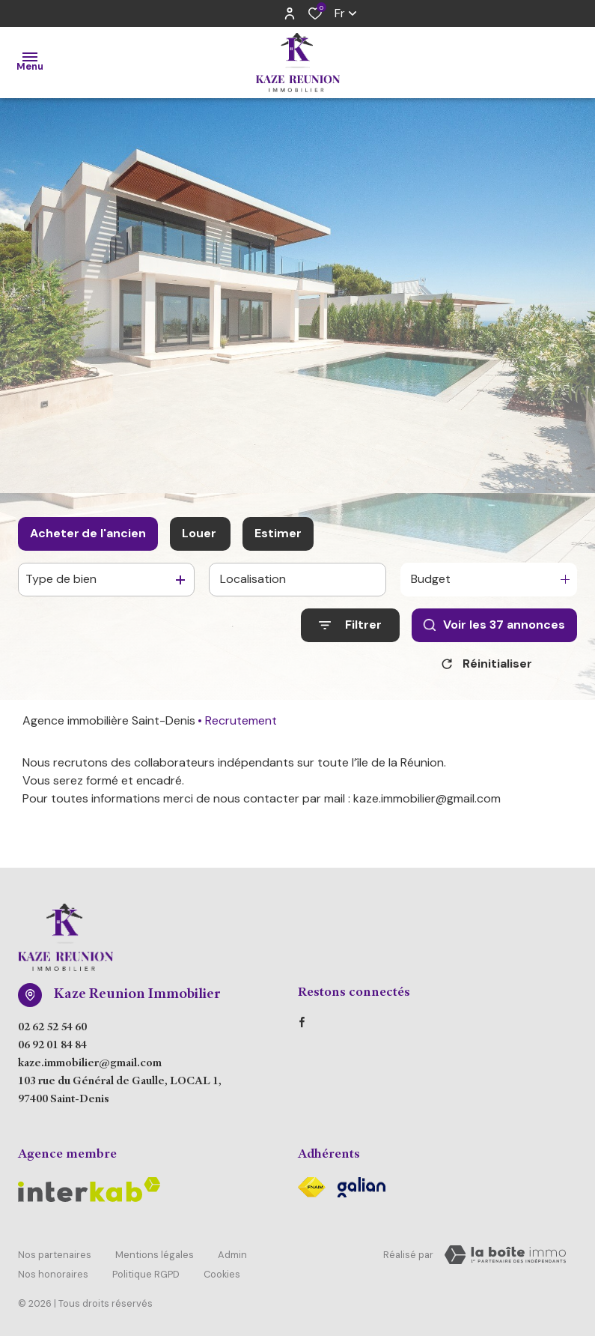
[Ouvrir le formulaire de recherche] (350, 625)
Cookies (222, 1266)
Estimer (278, 533)
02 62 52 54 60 (52, 1028)
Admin (232, 1252)
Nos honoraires (53, 1266)
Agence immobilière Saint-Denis (108, 720)
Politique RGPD (146, 1266)
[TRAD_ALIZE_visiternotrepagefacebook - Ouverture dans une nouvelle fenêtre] (302, 1022)
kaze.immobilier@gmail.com (90, 1064)
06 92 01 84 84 (52, 1046)
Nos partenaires (54, 1252)
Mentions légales (154, 1252)
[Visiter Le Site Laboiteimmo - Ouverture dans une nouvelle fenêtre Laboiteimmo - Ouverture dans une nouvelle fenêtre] (505, 1255)
